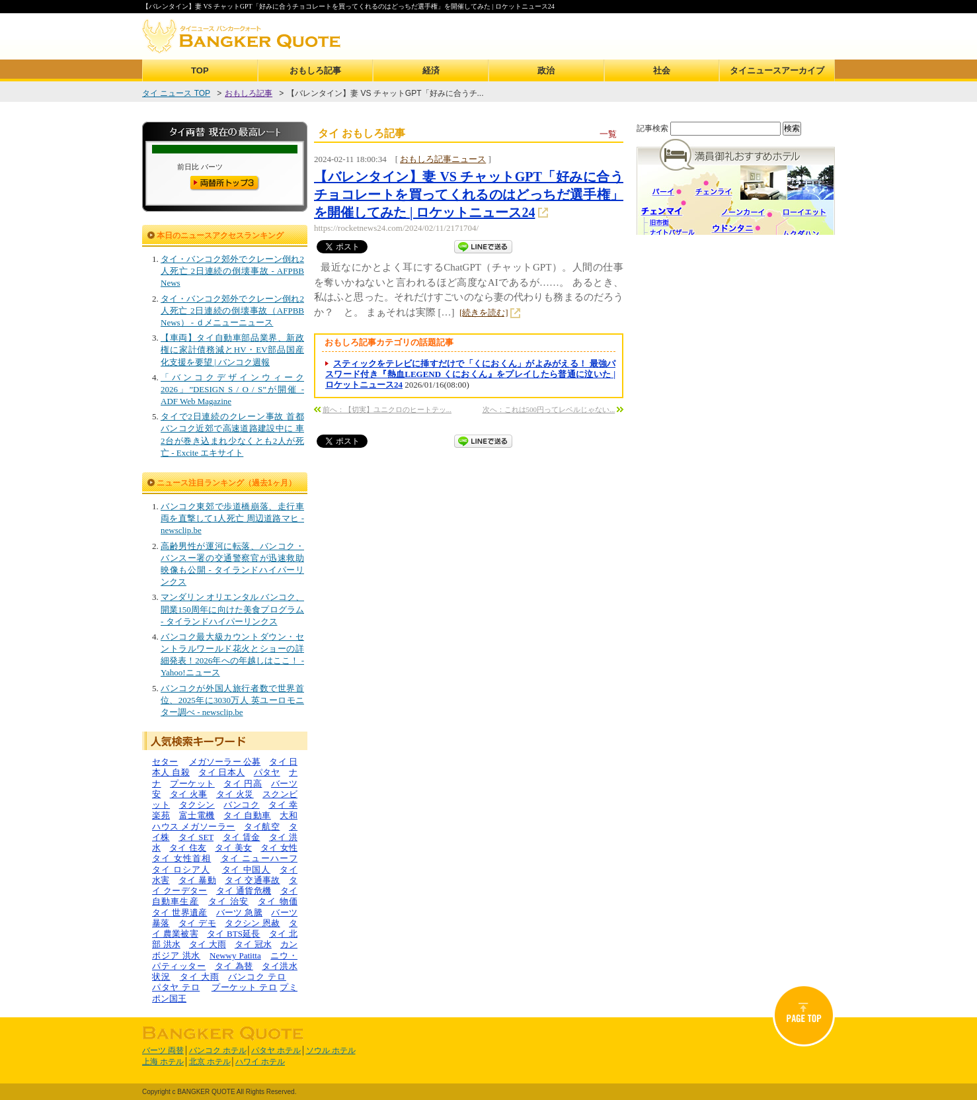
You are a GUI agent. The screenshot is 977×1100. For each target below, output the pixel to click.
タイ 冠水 (253, 944)
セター (165, 762)
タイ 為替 (234, 966)
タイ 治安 (228, 901)
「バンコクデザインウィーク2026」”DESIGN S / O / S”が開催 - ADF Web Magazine (232, 389)
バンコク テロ (257, 977)
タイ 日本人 (221, 772)
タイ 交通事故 (252, 880)
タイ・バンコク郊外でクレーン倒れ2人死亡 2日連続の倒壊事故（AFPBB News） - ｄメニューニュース (232, 310)
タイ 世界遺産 (180, 912)
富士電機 (197, 815)
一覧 (608, 134)
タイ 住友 (187, 848)
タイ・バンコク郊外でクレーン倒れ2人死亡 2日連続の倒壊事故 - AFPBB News (232, 271)
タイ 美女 (233, 848)
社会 (661, 70)
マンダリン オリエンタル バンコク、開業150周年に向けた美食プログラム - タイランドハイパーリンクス (232, 609)
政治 (546, 70)
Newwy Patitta (235, 955)
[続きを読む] (483, 312)
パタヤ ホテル (276, 1050)
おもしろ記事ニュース (443, 159)
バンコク (241, 805)
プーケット (192, 783)
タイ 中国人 (246, 869)
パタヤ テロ (176, 987)
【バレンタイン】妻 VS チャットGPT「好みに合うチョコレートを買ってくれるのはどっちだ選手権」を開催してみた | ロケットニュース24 (468, 194)
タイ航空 (262, 826)
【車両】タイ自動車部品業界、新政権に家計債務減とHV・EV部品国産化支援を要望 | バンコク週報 (232, 349)
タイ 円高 (242, 783)
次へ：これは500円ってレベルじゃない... (549, 409)
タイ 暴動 (197, 880)
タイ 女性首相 (181, 858)
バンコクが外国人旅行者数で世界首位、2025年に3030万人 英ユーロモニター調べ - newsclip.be (232, 700)
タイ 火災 (235, 794)
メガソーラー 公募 (224, 762)
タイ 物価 (277, 901)
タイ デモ (197, 923)
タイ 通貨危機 (244, 891)
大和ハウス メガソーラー (224, 820)
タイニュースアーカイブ (777, 70)
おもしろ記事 (315, 70)
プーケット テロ (245, 987)
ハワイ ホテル (260, 1061)
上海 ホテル (163, 1061)
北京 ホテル (210, 1061)
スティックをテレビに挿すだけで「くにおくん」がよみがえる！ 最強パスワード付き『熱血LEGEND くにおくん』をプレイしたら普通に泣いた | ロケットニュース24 (470, 374)
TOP (200, 70)
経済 (431, 70)
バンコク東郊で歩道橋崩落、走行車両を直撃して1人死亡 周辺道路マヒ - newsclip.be (232, 518)
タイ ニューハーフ (259, 858)
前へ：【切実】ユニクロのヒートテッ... (387, 409)
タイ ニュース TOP (176, 93)
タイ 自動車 (247, 815)
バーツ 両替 (163, 1050)
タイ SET (196, 837)
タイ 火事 (189, 794)
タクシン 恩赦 (252, 923)
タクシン (197, 805)
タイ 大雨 (207, 944)
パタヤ (267, 772)
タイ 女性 (278, 848)
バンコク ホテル (218, 1050)
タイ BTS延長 (233, 934)
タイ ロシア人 (181, 869)
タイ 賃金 (241, 837)
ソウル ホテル (331, 1050)
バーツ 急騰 (239, 912)
